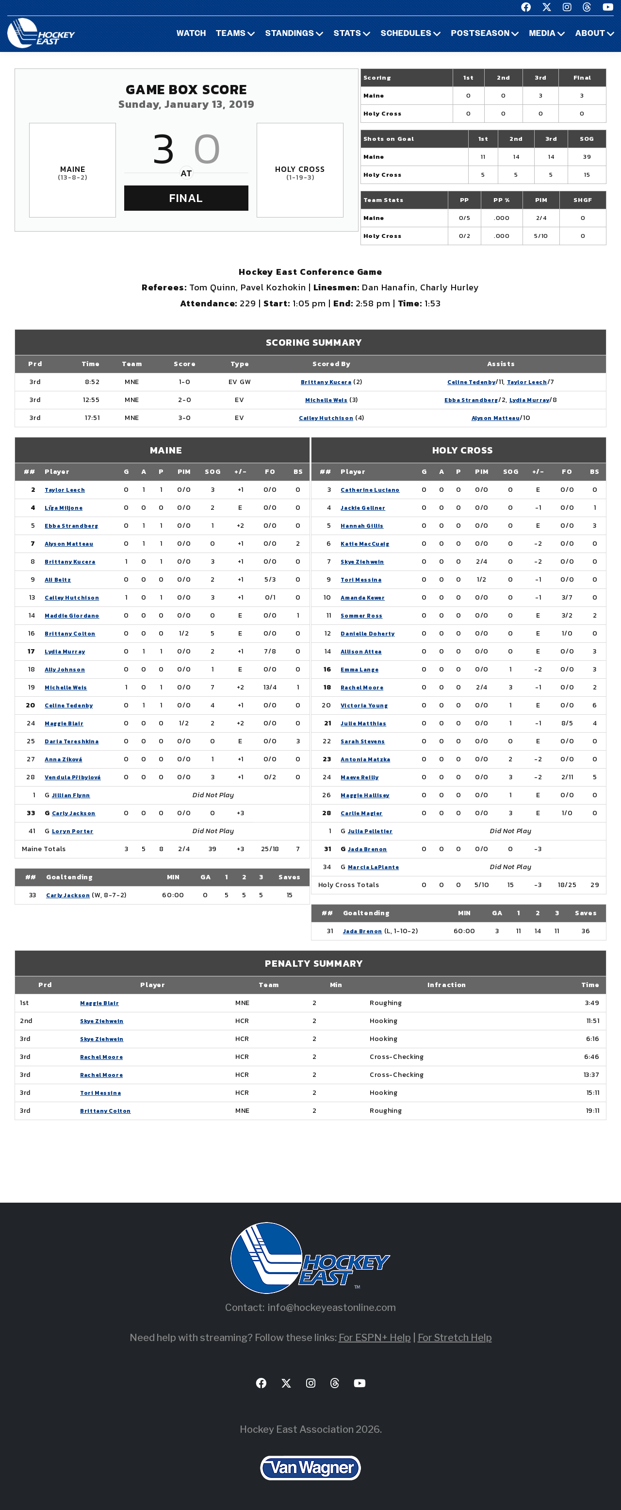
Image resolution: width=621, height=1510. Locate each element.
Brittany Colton (74, 633)
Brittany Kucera (309, 382)
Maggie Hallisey (369, 795)
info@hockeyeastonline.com (332, 1307)
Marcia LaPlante (378, 867)
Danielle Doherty (372, 633)
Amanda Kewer (367, 597)
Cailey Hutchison (309, 418)
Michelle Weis (309, 400)
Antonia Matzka (369, 759)
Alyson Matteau (488, 418)
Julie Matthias (366, 723)
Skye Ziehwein (366, 561)
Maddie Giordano (75, 615)
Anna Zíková (67, 759)
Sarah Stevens (367, 741)
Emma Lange (363, 669)
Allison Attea (364, 651)
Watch (191, 34)
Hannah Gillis (365, 525)
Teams (231, 34)
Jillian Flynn (73, 795)
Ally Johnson (67, 669)
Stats (347, 34)
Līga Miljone (66, 508)
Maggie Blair (67, 723)
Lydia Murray (528, 400)
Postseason (480, 34)
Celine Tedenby (460, 382)
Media (542, 34)
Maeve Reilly (363, 777)
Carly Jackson (77, 813)
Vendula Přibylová (78, 777)
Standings (289, 34)
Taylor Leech (525, 382)
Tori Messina (363, 579)
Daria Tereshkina (76, 741)
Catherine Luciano (374, 490)
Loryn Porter (75, 831)
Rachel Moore (365, 687)
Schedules (406, 34)
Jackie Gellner (367, 508)
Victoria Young (367, 705)
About (590, 34)
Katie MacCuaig (369, 543)
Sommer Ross (365, 615)
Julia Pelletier (374, 831)
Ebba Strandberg (460, 400)
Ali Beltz (59, 579)
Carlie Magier (365, 813)
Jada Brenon (370, 849)
